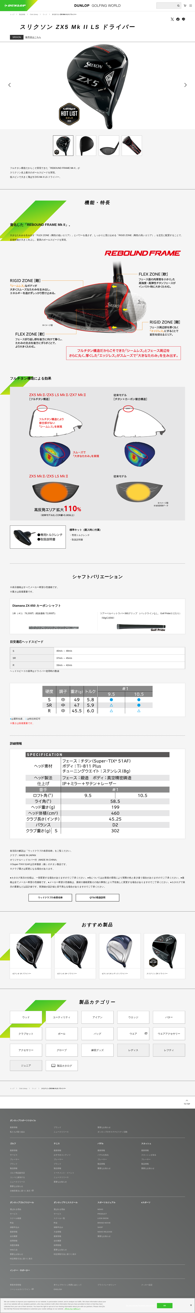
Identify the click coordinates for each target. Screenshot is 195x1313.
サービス (13, 1155)
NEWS (100, 1209)
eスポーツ (145, 1202)
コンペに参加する (17, 1177)
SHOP (100, 1227)
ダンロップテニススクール (66, 1202)
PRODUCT (102, 1214)
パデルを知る (103, 1155)
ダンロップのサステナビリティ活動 (112, 1132)
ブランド (57, 1127)
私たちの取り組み (17, 1132)
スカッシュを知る (148, 1155)
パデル (100, 1143)
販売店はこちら (33, 37)
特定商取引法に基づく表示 (21, 1259)
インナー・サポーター (20, 1270)
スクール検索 (15, 1218)
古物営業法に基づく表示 (22, 1191)
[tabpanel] (97, 85)
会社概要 (13, 1236)
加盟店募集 (14, 1245)
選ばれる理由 (15, 1209)
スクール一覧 (59, 1218)
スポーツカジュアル (106, 1202)
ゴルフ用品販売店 (17, 1173)
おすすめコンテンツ (62, 1155)
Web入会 (14, 1250)
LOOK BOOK (103, 1218)
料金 (12, 1223)
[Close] (191, 1305)
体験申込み (14, 1227)
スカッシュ (146, 1143)
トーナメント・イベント (64, 1173)
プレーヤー (14, 1159)
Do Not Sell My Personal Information (140, 1306)
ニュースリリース (61, 1132)
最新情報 (13, 1127)
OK (164, 1306)
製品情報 (13, 1168)
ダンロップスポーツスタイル (23, 1120)
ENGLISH (58, 1289)
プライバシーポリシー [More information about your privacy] (72, 1309)
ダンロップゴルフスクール (22, 1202)
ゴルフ (13, 1143)
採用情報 (13, 1241)
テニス (57, 1143)
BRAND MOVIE (104, 1223)
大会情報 (57, 1232)
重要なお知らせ (104, 1127)
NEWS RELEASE (105, 1232)
